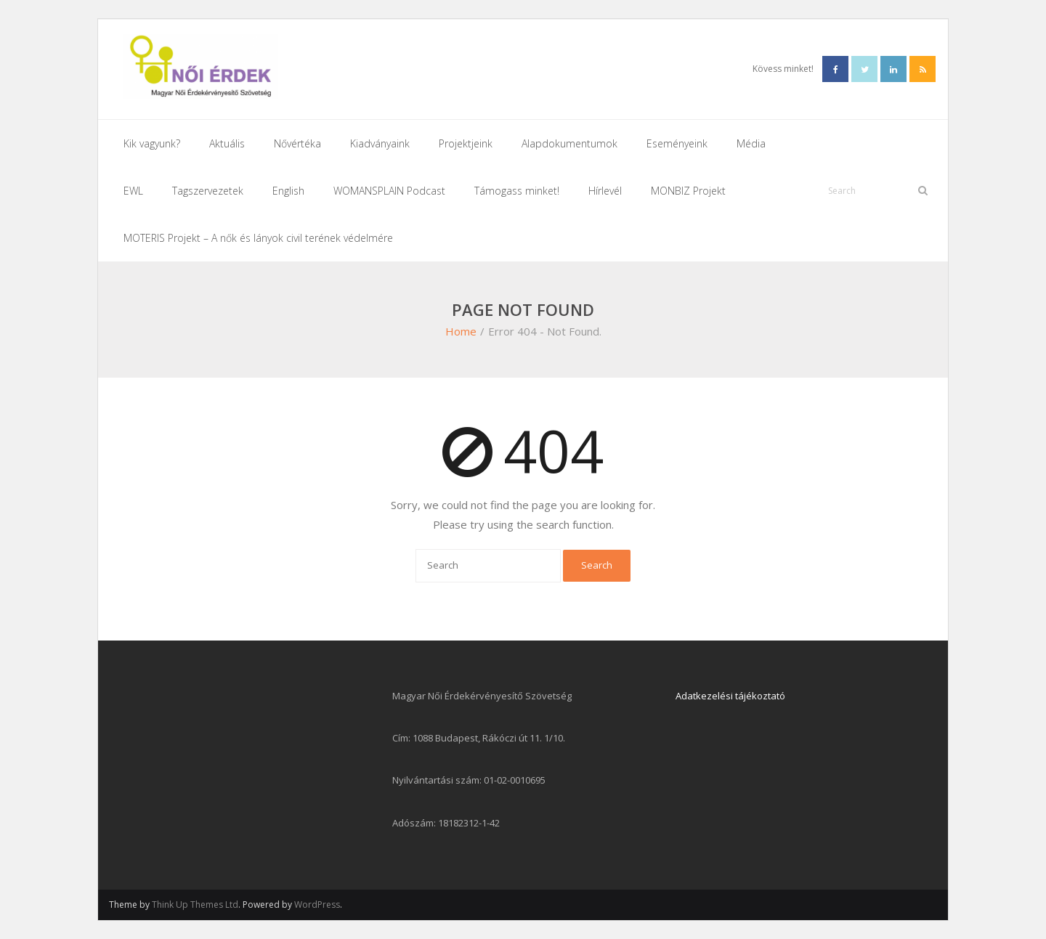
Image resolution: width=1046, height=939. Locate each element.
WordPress (317, 904)
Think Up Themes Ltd (195, 904)
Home (461, 331)
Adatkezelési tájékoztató (730, 695)
